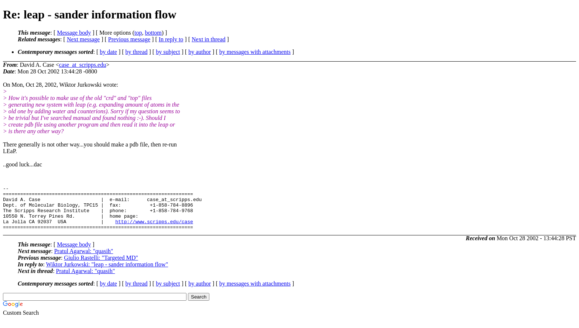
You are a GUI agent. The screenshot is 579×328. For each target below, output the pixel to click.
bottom (153, 33)
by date (108, 52)
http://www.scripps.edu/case (154, 229)
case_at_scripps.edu (82, 65)
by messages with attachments (255, 52)
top (138, 33)
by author (199, 52)
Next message (83, 39)
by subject (168, 52)
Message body (74, 33)
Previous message (129, 39)
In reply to (171, 39)
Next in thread (209, 39)
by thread (137, 52)
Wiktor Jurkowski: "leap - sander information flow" (107, 273)
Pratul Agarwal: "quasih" (83, 260)
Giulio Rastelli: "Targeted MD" (101, 266)
